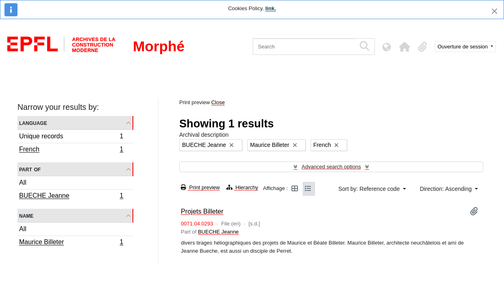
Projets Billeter (202, 211)
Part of (30, 169)
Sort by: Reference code (369, 189)
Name (26, 215)
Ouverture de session (463, 47)
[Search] (304, 46)
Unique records (71, 137)
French (71, 150)
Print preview (200, 187)
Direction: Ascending (447, 189)
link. (270, 8)
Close (218, 102)
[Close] (494, 11)
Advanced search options (331, 167)
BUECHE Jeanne (71, 196)
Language (33, 123)
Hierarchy (242, 187)
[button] (405, 47)
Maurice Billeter (71, 243)
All (22, 182)
